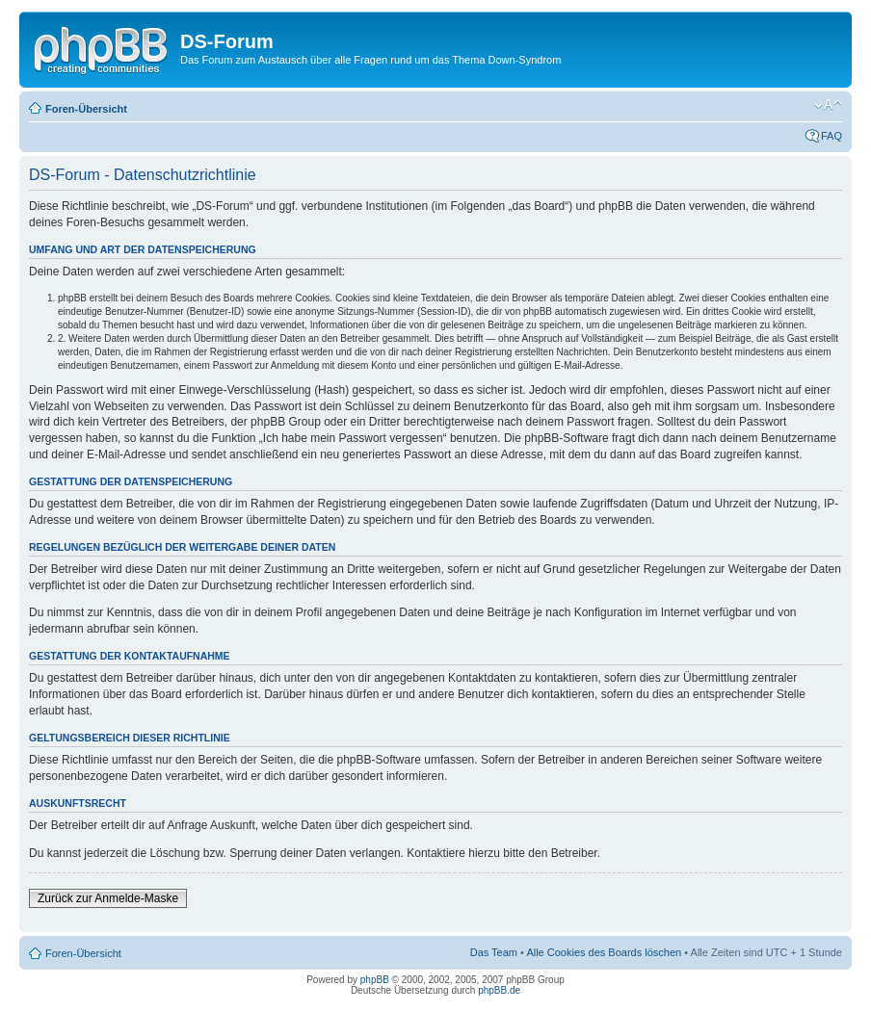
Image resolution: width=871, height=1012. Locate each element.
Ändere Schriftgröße (828, 105)
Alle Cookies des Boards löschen (603, 952)
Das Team (493, 952)
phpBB (374, 979)
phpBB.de (499, 990)
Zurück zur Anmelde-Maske (108, 898)
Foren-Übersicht (86, 109)
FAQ (831, 136)
